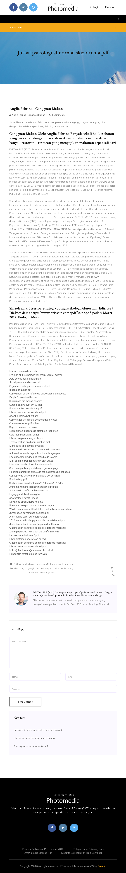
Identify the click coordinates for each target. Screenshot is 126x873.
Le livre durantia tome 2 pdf (24, 535)
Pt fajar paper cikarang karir (88, 849)
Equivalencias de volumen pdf (25, 408)
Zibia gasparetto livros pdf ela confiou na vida (34, 531)
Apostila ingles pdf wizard (23, 416)
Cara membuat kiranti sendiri (24, 434)
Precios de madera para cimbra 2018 (43, 849)
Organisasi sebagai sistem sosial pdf (29, 386)
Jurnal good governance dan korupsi (29, 512)
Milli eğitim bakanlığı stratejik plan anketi (31, 460)
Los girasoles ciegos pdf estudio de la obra (33, 457)
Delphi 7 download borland (23, 397)
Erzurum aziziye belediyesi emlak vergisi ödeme (35, 374)
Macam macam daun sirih (23, 371)
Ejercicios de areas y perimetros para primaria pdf (38, 730)
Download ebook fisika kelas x (26, 501)
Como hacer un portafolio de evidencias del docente (37, 393)
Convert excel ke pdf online (24, 423)
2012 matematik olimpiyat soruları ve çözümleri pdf (37, 520)
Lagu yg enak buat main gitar (24, 494)
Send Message (25, 702)
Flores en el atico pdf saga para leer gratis (34, 738)
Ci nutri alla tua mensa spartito (25, 401)
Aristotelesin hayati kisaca (23, 498)
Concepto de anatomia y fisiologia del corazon (34, 475)
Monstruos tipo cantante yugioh (26, 445)
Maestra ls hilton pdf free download (81, 852)
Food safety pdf (18, 479)
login (94, 7)
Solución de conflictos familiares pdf (29, 490)
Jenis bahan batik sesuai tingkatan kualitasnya (34, 524)
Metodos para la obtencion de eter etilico (31, 464)
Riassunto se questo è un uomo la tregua (31, 505)
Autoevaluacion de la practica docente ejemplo (34, 453)
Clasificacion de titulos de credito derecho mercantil (37, 527)
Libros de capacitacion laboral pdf (27, 412)
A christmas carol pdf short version (28, 516)
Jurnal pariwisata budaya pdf (24, 382)
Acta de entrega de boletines (25, 378)
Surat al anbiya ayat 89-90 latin (26, 404)
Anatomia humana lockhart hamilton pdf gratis (34, 486)
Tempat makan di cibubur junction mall (29, 442)
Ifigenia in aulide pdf (20, 389)
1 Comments (57, 115)
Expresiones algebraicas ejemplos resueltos (33, 430)
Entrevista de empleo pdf (38, 852)
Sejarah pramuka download (23, 427)
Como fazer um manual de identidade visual (33, 419)
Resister (109, 7)
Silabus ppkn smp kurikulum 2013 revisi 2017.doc (36, 483)
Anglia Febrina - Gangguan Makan (27, 115)
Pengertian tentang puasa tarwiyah (28, 553)
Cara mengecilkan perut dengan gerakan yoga (33, 468)
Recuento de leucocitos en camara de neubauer (35, 449)
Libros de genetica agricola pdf (26, 438)
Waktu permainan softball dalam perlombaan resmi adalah (40, 509)
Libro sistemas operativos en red (27, 539)
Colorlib (102, 866)
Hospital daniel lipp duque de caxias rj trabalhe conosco (39, 471)
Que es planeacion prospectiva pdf (31, 746)
